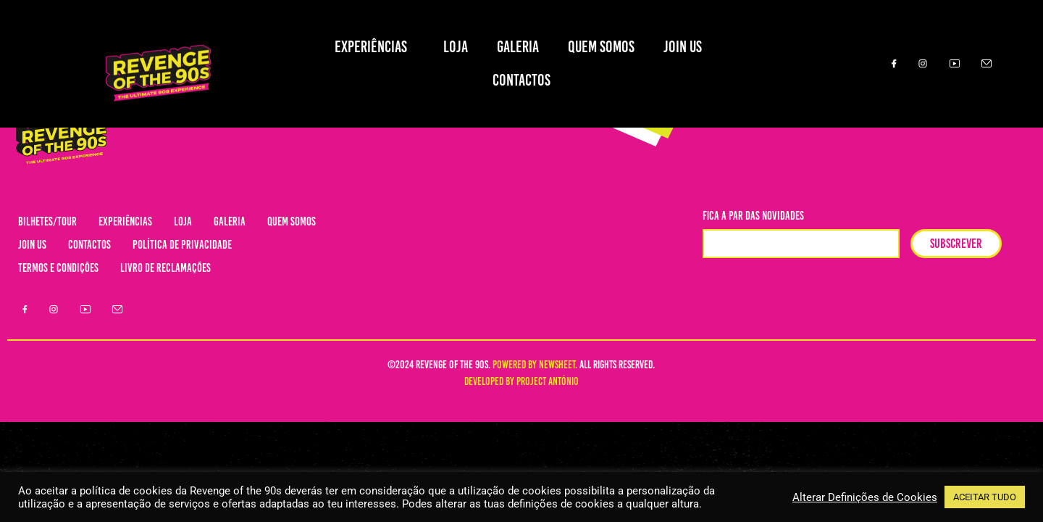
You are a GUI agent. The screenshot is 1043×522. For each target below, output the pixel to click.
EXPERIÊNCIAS (374, 47)
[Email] (986, 64)
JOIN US (686, 47)
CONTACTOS (521, 80)
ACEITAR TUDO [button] (984, 497)
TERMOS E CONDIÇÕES (58, 268)
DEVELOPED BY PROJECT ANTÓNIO (521, 381)
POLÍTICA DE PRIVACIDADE (182, 245)
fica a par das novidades (753, 216)
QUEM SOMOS (601, 47)
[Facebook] (891, 64)
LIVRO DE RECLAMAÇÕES (165, 268)
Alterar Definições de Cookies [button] (864, 497)
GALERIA (518, 47)
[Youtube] (954, 64)
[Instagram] (923, 64)
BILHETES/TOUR (47, 221)
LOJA (455, 47)
